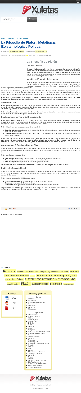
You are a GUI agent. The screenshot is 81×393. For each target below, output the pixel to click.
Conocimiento (69, 284)
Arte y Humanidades (34, 367)
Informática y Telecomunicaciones (39, 331)
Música (30, 357)
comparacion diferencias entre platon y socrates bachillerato (42, 272)
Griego (30, 350)
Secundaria (32, 300)
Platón (25, 283)
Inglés (30, 328)
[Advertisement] (40, 30)
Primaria (31, 299)
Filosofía (9, 271)
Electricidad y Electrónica (36, 333)
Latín (30, 348)
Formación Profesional (35, 304)
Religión (30, 359)
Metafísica (56, 283)
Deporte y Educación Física (37, 360)
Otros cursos (32, 309)
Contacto (39, 385)
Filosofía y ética (22, 39)
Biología (30, 323)
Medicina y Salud (33, 342)
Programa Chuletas (17, 51)
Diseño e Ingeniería (34, 362)
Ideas (33, 276)
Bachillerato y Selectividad (36, 302)
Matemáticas (32, 321)
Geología (31, 355)
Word (10, 298)
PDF (10, 308)
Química (31, 326)
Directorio (10, 39)
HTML (11, 303)
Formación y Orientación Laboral (38, 343)
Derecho (31, 338)
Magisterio (31, 340)
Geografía (31, 330)
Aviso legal (46, 385)
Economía (31, 335)
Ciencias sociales (34, 336)
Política (20, 279)
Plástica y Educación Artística (37, 364)
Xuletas (33, 385)
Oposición (31, 307)
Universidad (32, 305)
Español (30, 347)
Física (30, 325)
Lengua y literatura (34, 316)
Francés (30, 345)
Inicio (3, 39)
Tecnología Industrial (35, 353)
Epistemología (40, 283)
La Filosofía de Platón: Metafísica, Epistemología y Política (28, 44)
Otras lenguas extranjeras (36, 352)
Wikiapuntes (39, 388)
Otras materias (33, 314)
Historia (30, 318)
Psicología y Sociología (35, 365)
